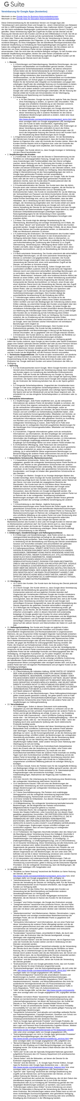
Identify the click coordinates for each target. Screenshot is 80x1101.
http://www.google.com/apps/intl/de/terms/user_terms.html (41, 970)
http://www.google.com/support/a (60, 990)
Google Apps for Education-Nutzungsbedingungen (38, 19)
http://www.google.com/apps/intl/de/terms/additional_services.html (41, 1039)
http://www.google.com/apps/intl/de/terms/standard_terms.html (45, 119)
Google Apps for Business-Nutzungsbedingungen (37, 16)
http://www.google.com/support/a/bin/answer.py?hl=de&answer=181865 (43, 1030)
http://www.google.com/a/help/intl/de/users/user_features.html (39, 1067)
